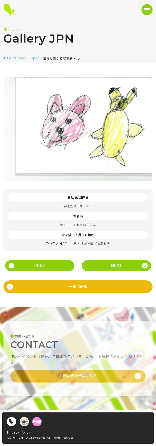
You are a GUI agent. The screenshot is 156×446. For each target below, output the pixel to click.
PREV (39, 265)
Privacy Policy (18, 432)
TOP (7, 58)
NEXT (116, 265)
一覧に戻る (78, 287)
